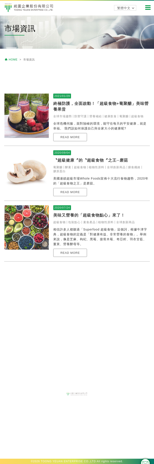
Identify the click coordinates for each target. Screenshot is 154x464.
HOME (11, 59)
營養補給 (95, 150)
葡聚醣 (124, 150)
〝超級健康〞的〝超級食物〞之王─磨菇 (90, 194)
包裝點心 (74, 256)
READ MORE (70, 171)
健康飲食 (110, 150)
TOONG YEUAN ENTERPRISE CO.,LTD (68, 461)
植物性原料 (96, 201)
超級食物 (137, 150)
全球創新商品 (116, 201)
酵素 (68, 201)
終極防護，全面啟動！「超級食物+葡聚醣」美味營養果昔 (101, 140)
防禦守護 (80, 150)
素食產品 (89, 256)
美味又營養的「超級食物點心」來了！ (89, 249)
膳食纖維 (134, 201)
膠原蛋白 (59, 205)
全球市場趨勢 (62, 150)
